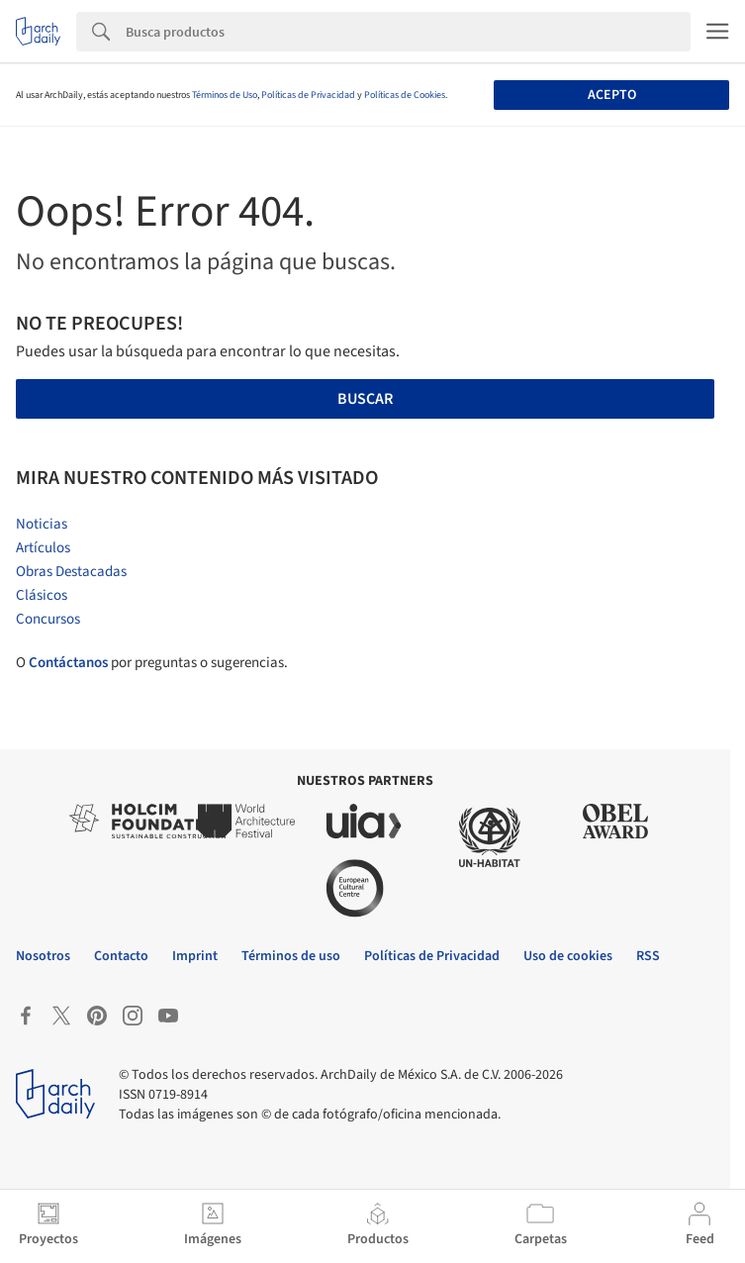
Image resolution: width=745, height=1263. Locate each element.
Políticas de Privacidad (308, 95)
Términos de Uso (224, 95)
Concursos (48, 619)
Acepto (612, 95)
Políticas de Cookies (404, 95)
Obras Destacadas (71, 571)
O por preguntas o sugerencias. (152, 662)
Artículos (43, 547)
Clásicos (41, 595)
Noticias (41, 524)
